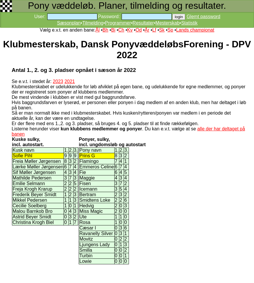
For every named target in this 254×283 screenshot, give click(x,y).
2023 (58, 81)
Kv (130, 29)
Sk (162, 29)
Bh (105, 29)
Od (139, 29)
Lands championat (195, 29)
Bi (113, 29)
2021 (69, 81)
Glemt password (203, 16)
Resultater (143, 22)
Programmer (118, 22)
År (147, 29)
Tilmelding (92, 22)
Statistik (189, 22)
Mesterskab (167, 22)
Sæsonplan (69, 22)
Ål (97, 29)
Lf (154, 29)
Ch (121, 29)
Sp (170, 29)
